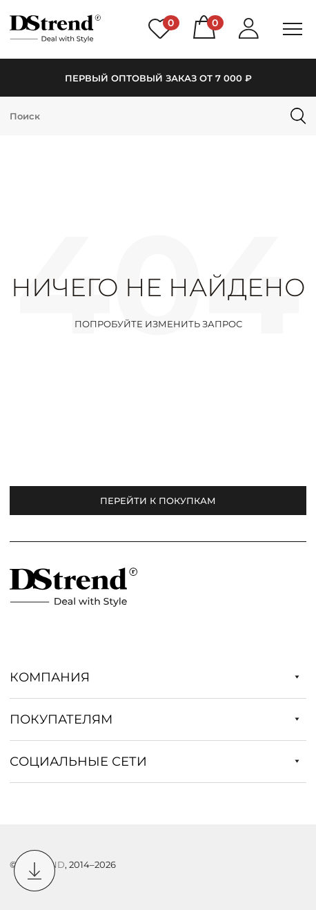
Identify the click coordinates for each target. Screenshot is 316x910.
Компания (154, 677)
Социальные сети (154, 761)
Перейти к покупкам (158, 500)
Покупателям (154, 719)
